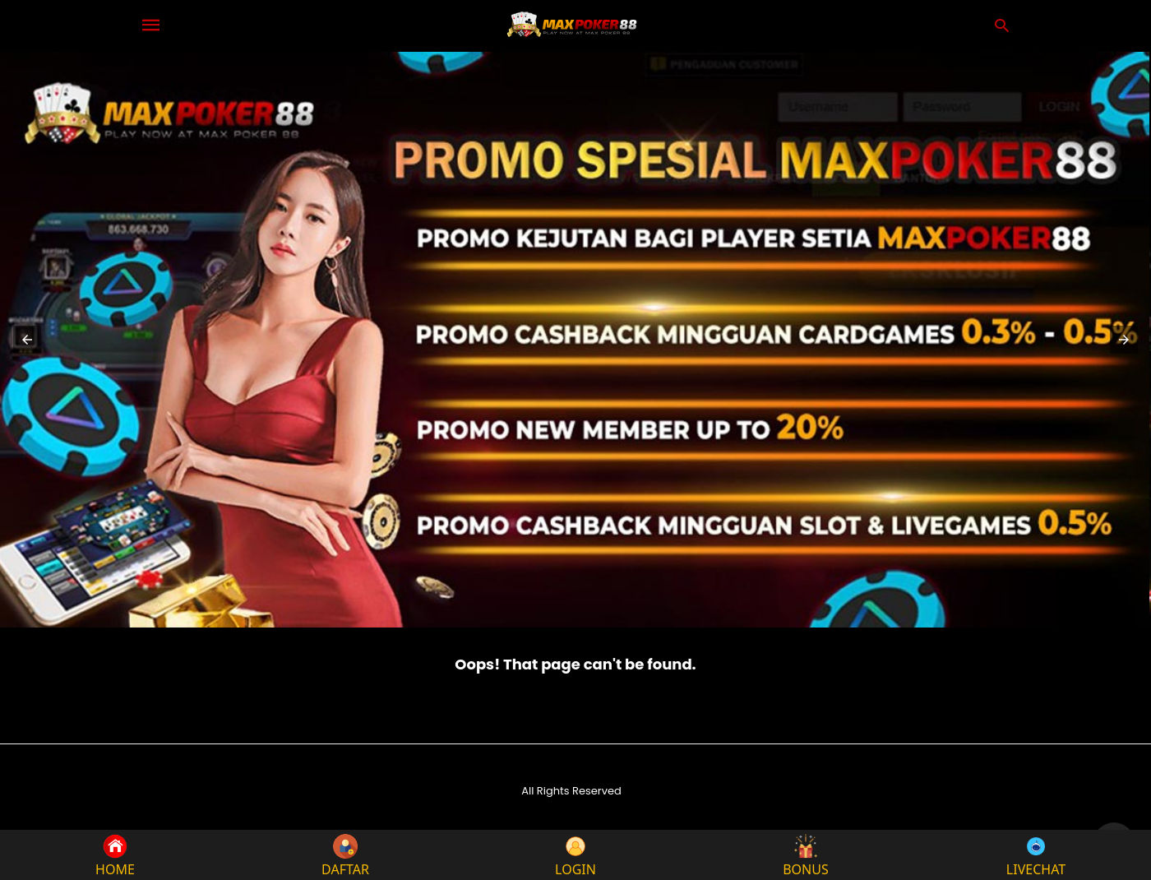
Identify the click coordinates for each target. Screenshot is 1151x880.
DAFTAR (345, 855)
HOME (115, 855)
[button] (27, 340)
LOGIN (575, 855)
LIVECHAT (1035, 855)
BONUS (806, 855)
